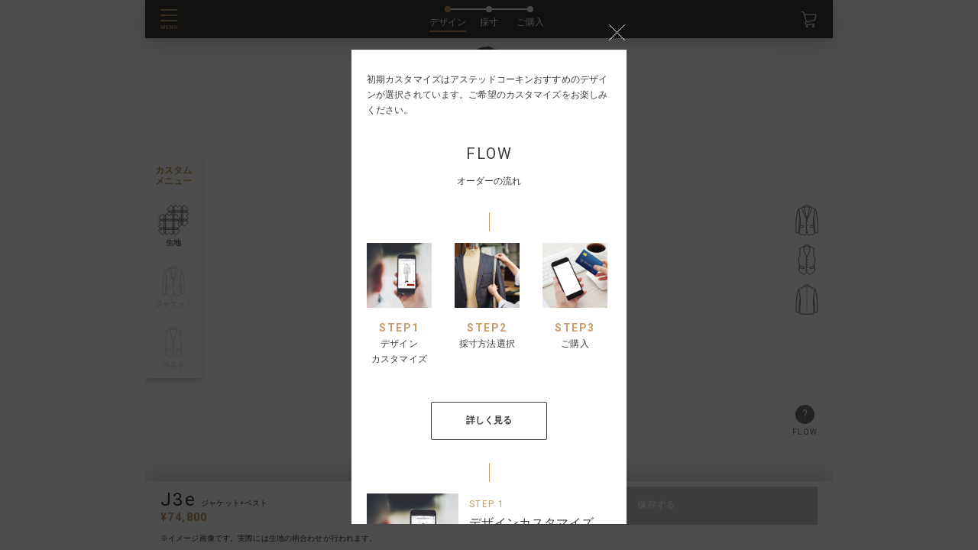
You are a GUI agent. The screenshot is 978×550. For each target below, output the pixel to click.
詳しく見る (489, 420)
